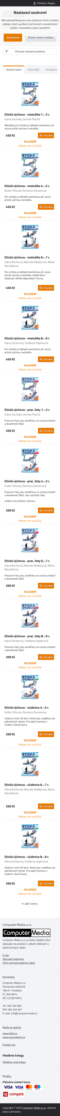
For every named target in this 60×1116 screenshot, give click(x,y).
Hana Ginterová (13, 343)
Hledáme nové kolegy (14, 1062)
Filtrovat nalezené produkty (30, 51)
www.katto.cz (10, 1033)
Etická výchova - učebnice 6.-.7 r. (26, 784)
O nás (6, 955)
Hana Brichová (13, 262)
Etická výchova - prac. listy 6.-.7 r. (27, 560)
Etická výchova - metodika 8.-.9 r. (27, 338)
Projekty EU (9, 1045)
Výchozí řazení (14, 69)
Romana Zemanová (34, 190)
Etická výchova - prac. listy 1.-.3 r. (27, 409)
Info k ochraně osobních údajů (19, 963)
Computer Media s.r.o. (34, 1108)
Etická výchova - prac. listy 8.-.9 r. (27, 636)
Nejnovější (33, 69)
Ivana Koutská (13, 119)
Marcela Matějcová (35, 262)
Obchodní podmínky (13, 959)
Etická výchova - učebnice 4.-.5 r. (26, 707)
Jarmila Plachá (31, 119)
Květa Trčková (12, 190)
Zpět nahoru (31, 903)
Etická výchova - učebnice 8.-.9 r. (26, 856)
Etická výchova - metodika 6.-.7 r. (27, 257)
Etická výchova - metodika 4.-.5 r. (27, 185)
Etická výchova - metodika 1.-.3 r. (27, 114)
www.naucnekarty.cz (14, 1037)
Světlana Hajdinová (36, 343)
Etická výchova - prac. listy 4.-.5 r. (27, 481)
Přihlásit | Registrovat (48, 3)
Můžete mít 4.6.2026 (30, 146)
